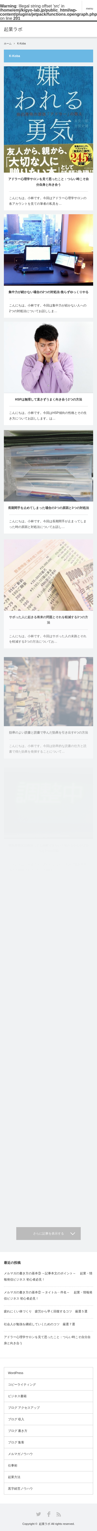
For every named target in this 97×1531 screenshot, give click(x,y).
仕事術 (12, 1465)
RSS (58, 1514)
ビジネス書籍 (17, 1396)
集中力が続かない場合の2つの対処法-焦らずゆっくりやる (49, 292)
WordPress (15, 1373)
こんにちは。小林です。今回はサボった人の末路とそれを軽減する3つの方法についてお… (47, 643)
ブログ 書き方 (17, 1431)
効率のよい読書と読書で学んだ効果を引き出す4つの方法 (48, 738)
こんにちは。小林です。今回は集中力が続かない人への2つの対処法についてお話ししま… (47, 308)
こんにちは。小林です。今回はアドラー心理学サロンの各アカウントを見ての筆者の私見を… (47, 201)
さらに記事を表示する (48, 1233)
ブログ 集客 (16, 1442)
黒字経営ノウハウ (20, 1488)
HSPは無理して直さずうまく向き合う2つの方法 (48, 400)
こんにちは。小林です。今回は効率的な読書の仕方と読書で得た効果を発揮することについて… (47, 754)
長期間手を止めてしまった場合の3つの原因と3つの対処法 (48, 510)
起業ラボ (44, 1523)
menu (89, 8)
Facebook (48, 1514)
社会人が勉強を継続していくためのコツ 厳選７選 (39, 1324)
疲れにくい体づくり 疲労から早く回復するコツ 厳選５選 (45, 1311)
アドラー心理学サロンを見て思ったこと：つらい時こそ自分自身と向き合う (48, 181)
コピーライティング (22, 1384)
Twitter (38, 1514)
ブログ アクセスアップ (24, 1407)
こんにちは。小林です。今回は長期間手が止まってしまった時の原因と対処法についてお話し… (47, 526)
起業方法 (14, 1477)
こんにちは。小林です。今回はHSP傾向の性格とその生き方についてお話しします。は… (48, 416)
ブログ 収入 (16, 1419)
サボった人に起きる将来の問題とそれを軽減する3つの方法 (48, 624)
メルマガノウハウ (20, 1454)
